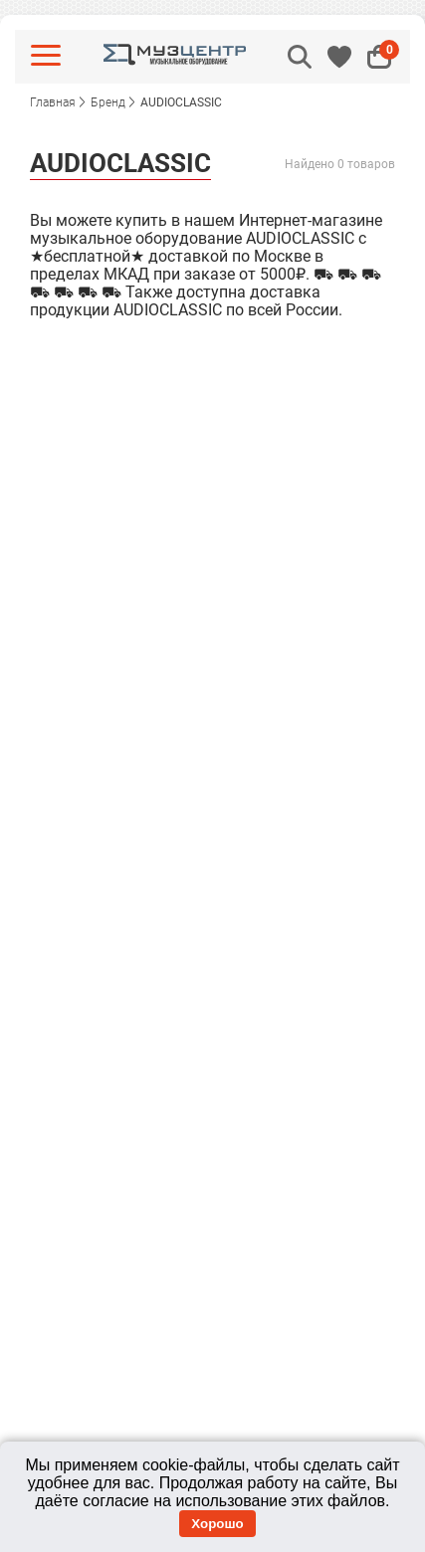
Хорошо (217, 1523)
